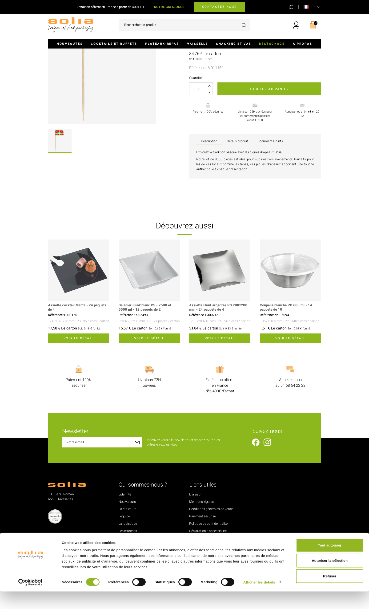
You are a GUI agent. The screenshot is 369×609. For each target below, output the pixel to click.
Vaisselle (197, 43)
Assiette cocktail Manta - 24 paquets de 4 (71, 356)
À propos (302, 43)
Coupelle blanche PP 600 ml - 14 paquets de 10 (287, 356)
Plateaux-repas (162, 43)
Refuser (329, 594)
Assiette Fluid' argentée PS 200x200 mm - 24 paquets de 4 (219, 356)
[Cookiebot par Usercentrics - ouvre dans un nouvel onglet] (30, 599)
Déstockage (272, 43)
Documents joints (270, 189)
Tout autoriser (329, 563)
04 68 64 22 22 (293, 434)
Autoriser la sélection (330, 578)
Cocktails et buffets (114, 43)
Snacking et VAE (233, 43)
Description (209, 189)
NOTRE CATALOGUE (169, 6)
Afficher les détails (259, 600)
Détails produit (237, 189)
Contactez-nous (219, 6)
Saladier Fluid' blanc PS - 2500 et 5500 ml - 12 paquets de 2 (146, 356)
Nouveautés (70, 43)
